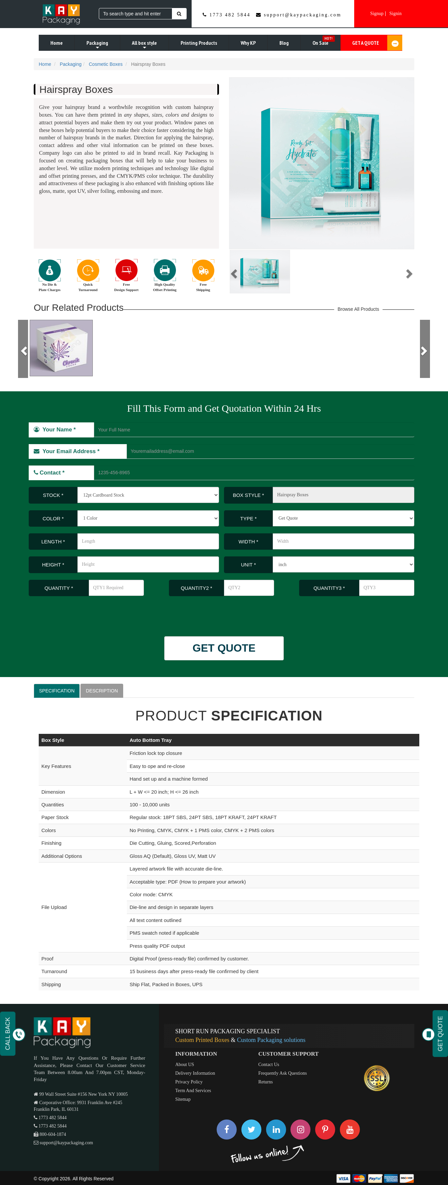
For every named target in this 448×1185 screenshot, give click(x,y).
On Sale (323, 41)
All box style (144, 45)
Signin (395, 13)
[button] (233, 271)
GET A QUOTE (377, 42)
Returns (265, 1081)
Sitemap (183, 1099)
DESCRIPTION (102, 690)
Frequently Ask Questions (282, 1073)
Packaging (97, 45)
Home (56, 42)
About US (184, 1064)
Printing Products (199, 42)
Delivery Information (195, 1073)
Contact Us (268, 1064)
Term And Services (193, 1090)
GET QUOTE (224, 648)
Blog (284, 42)
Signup (377, 13)
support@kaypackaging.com (302, 14)
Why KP (248, 42)
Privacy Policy (189, 1081)
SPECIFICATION (56, 690)
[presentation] (73, 613)
